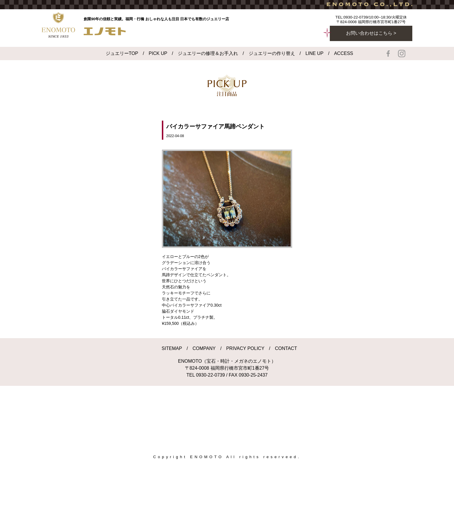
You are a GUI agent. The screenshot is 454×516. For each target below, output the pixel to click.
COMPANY (204, 348)
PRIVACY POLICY (245, 348)
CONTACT (286, 348)
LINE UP (314, 53)
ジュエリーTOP (122, 53)
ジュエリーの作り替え (272, 53)
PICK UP (158, 53)
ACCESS (343, 53)
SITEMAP (172, 348)
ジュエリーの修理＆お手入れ (208, 53)
